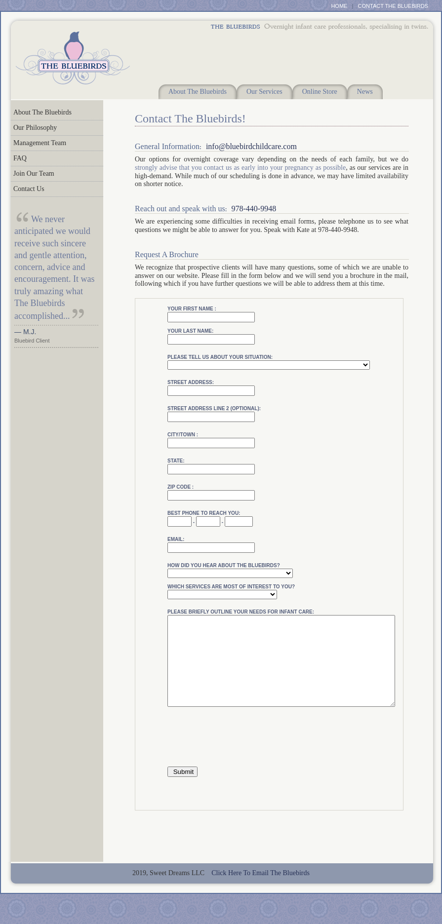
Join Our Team (33, 173)
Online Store (319, 91)
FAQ (20, 158)
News (365, 91)
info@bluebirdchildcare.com (251, 146)
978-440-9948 (253, 208)
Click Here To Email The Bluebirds (260, 890)
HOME (339, 6)
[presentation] (242, 755)
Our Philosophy (35, 127)
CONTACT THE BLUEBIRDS (393, 6)
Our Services (264, 91)
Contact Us (28, 188)
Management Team (39, 143)
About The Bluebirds (197, 91)
